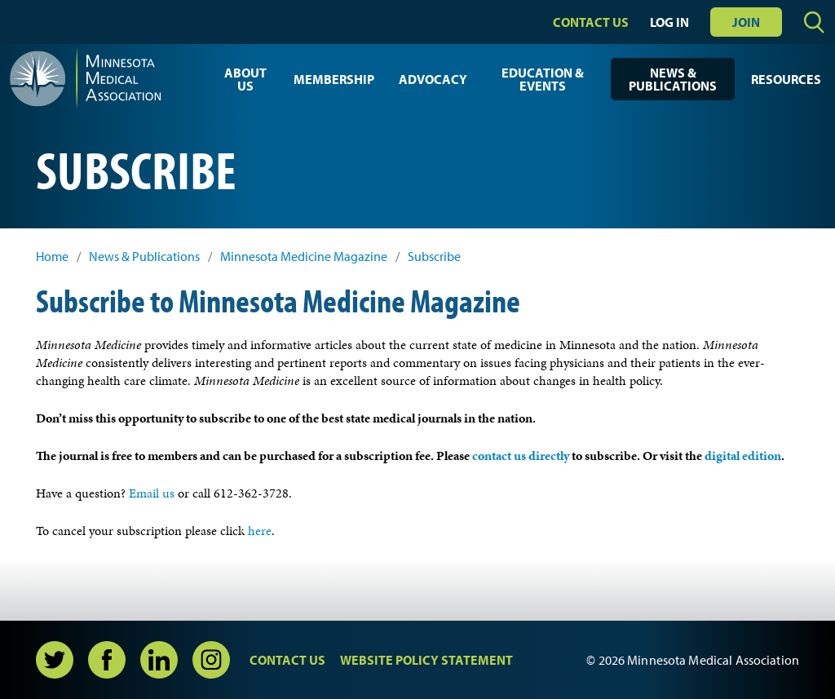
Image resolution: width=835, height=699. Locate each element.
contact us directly (520, 455)
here (260, 530)
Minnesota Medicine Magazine (303, 256)
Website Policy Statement (426, 660)
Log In (669, 22)
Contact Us (591, 22)
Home (52, 256)
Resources (786, 79)
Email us (153, 493)
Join (746, 22)
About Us (245, 79)
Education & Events (542, 79)
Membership (334, 79)
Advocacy (433, 79)
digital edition (743, 455)
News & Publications (673, 79)
